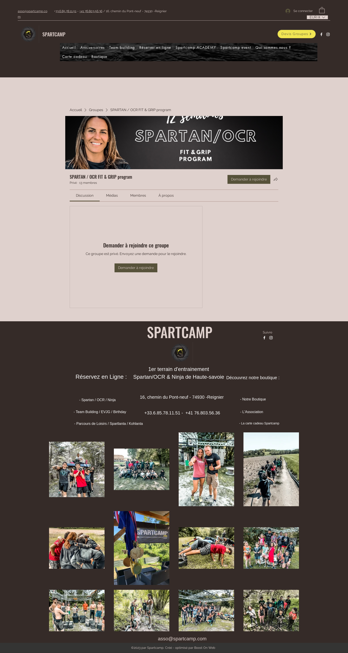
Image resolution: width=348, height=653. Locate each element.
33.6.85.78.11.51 (65, 11)
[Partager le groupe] (275, 179)
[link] (84, 195)
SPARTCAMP (53, 34)
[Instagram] (328, 34)
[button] (322, 10)
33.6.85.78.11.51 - (165, 412)
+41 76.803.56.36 (90, 11)
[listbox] (317, 17)
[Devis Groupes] (296, 34)
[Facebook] (321, 34)
